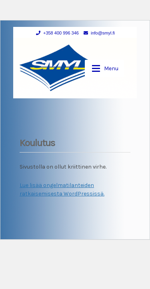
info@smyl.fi (98, 33)
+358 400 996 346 (56, 33)
